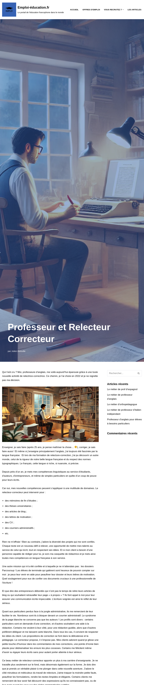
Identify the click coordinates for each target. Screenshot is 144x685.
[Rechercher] (121, 373)
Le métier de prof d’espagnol (122, 389)
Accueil (74, 10)
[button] (123, 9)
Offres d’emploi (91, 10)
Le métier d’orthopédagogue (122, 404)
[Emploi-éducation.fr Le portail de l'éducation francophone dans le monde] (33, 10)
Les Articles (134, 10)
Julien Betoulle (18, 351)
